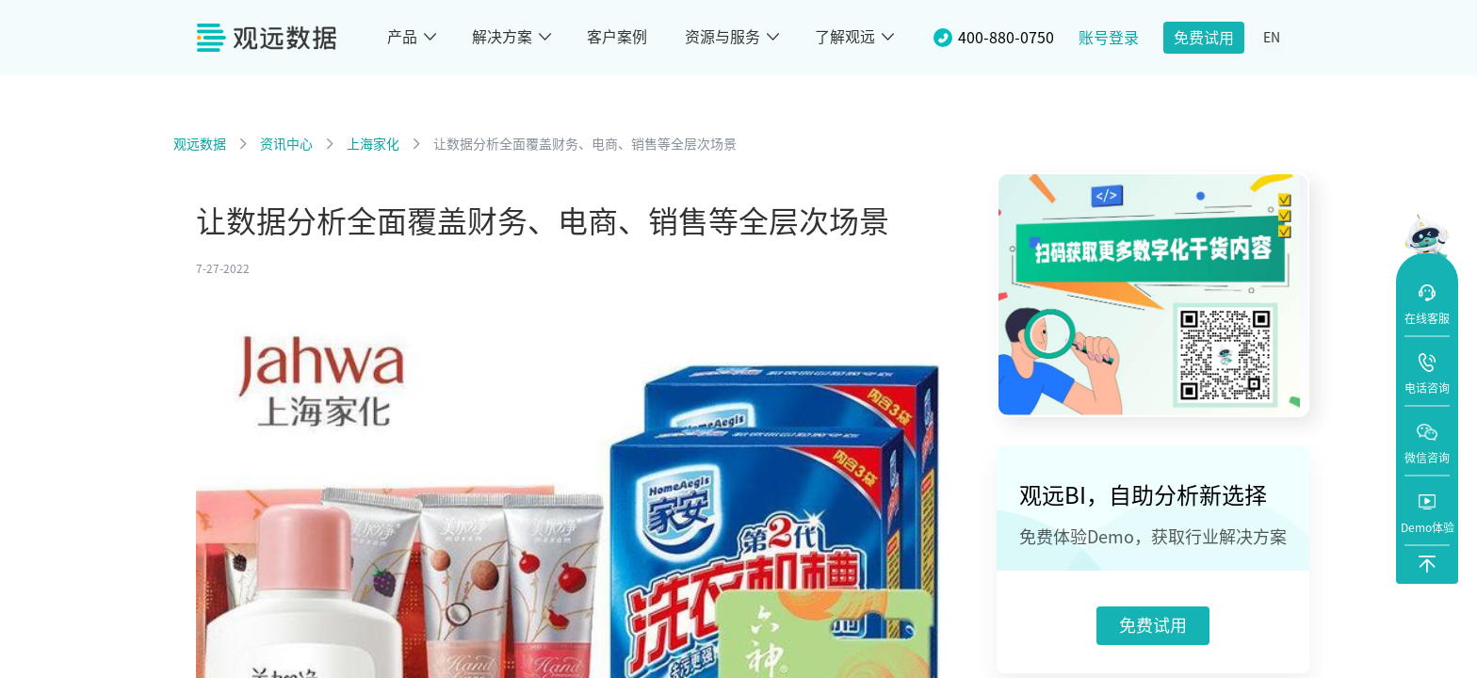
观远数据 (199, 144)
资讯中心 (286, 144)
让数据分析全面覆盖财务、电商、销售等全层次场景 (585, 144)
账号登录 (1109, 37)
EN (1271, 37)
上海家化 (373, 144)
